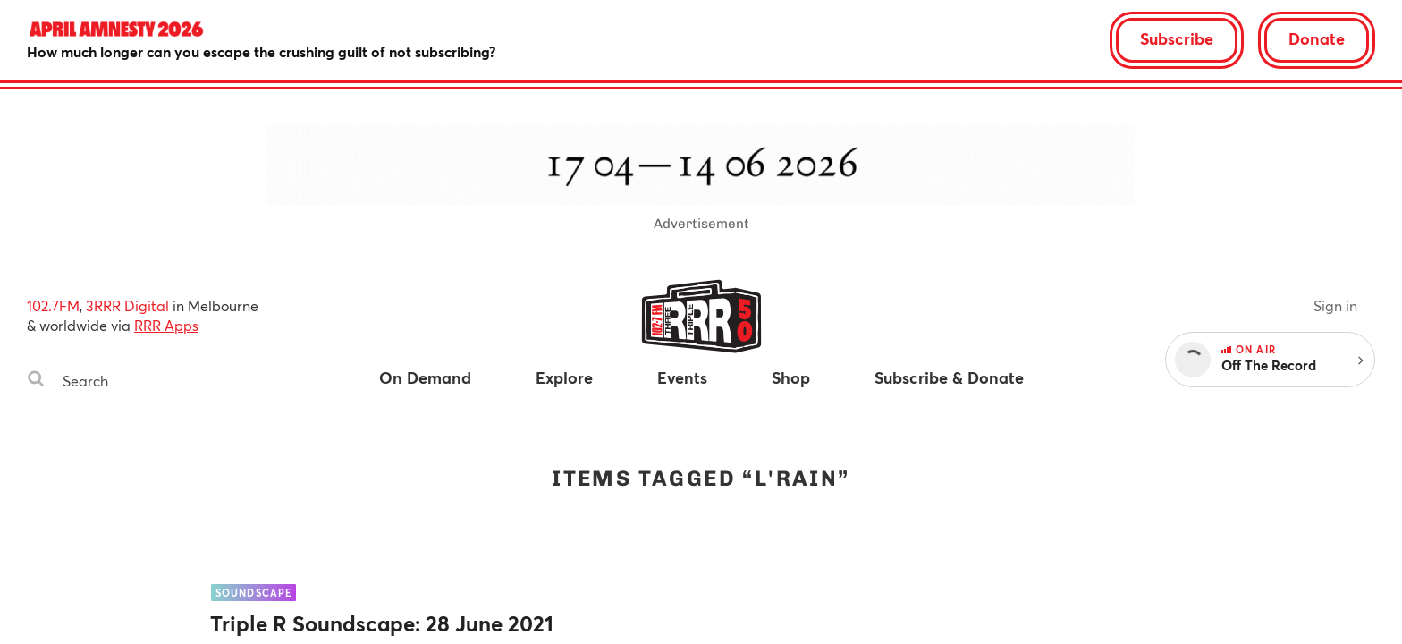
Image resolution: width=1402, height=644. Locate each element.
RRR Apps (166, 325)
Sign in (1335, 305)
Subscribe (1176, 38)
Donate (1316, 38)
